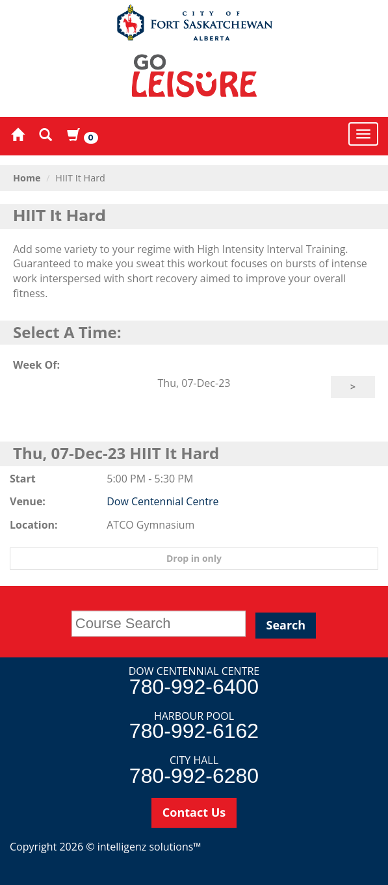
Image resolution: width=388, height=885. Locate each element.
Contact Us (194, 812)
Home (27, 178)
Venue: (27, 501)
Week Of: (36, 365)
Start (23, 478)
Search (285, 625)
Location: (34, 525)
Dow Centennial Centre (162, 501)
